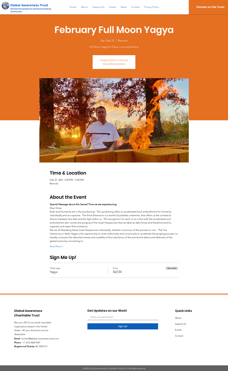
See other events (114, 64)
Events (178, 329)
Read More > (57, 246)
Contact (179, 335)
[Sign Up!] (122, 326)
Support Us (180, 323)
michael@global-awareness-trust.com (40, 338)
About (178, 317)
